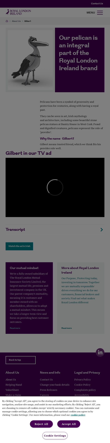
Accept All (69, 424)
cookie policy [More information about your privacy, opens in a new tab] (78, 414)
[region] (55, 419)
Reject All (41, 424)
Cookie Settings (55, 435)
